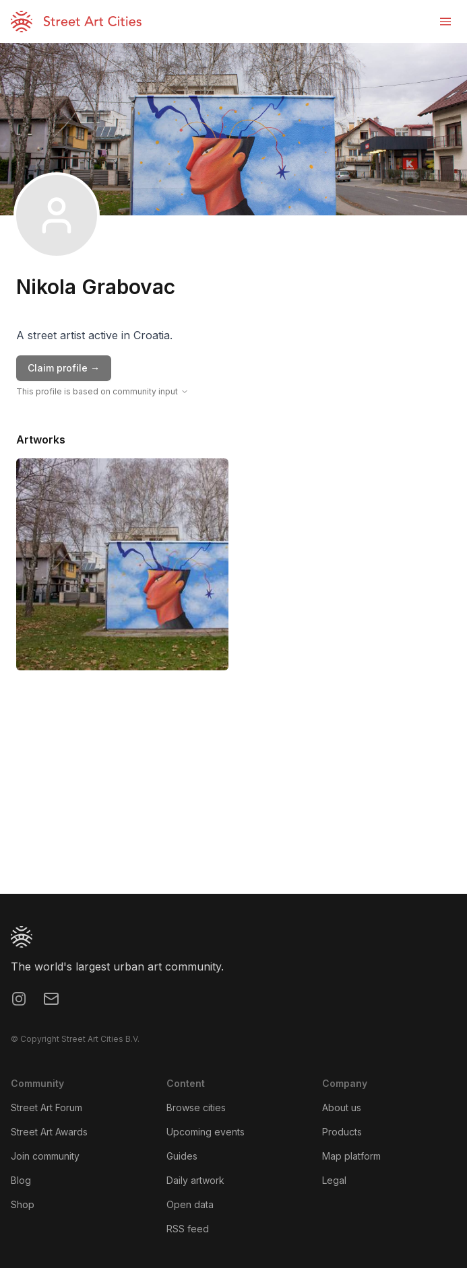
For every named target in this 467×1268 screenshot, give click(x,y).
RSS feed (187, 1228)
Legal (334, 1180)
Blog (21, 1180)
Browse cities (196, 1107)
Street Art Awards (49, 1131)
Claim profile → (64, 368)
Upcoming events (205, 1131)
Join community (45, 1156)
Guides (181, 1156)
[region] (233, 793)
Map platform (351, 1156)
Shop (22, 1204)
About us (341, 1107)
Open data (190, 1204)
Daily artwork (195, 1180)
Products (342, 1131)
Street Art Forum (46, 1107)
